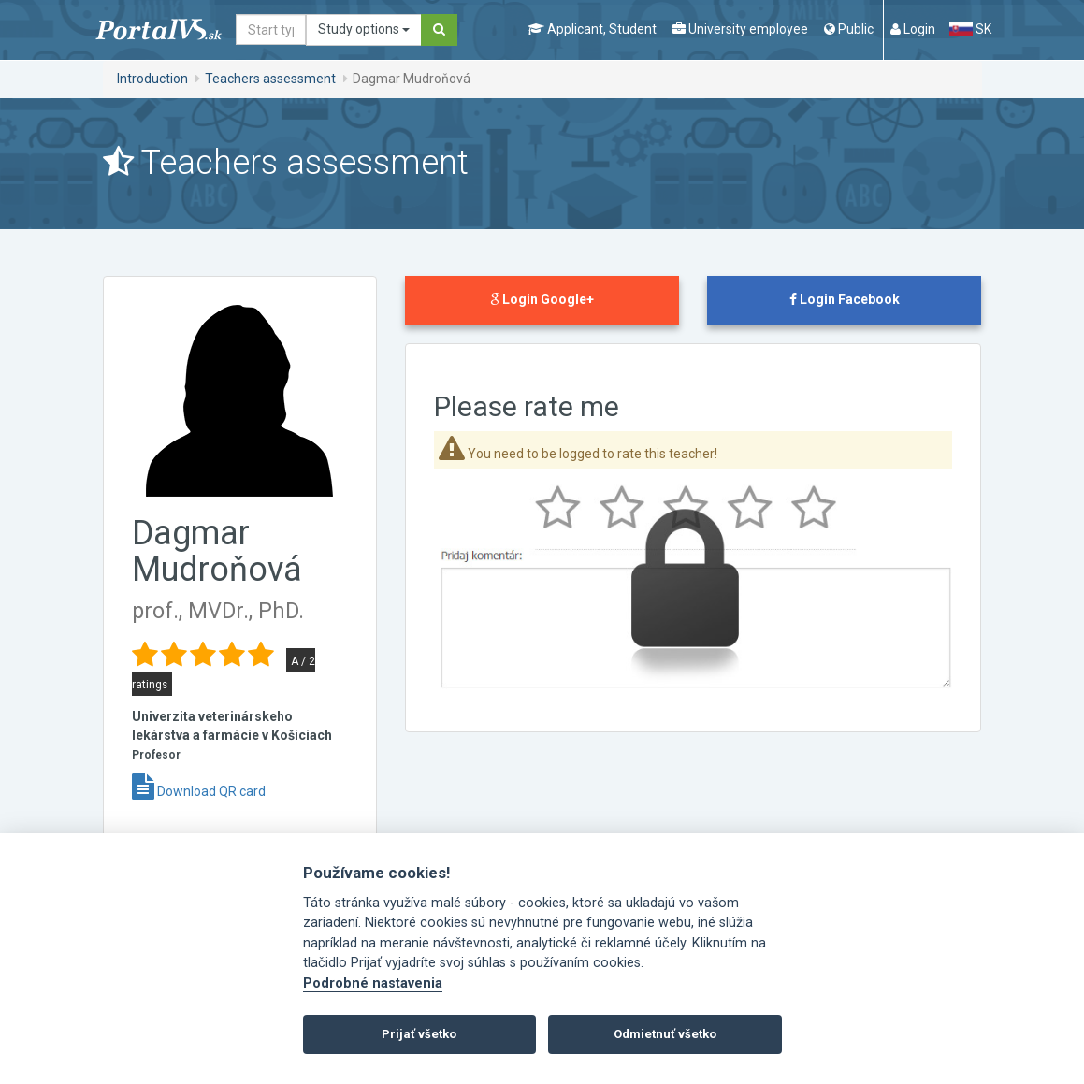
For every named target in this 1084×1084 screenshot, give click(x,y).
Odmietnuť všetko (665, 1034)
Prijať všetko (419, 1034)
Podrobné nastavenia (372, 983)
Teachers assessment (270, 78)
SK (969, 29)
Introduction (152, 78)
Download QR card (199, 791)
